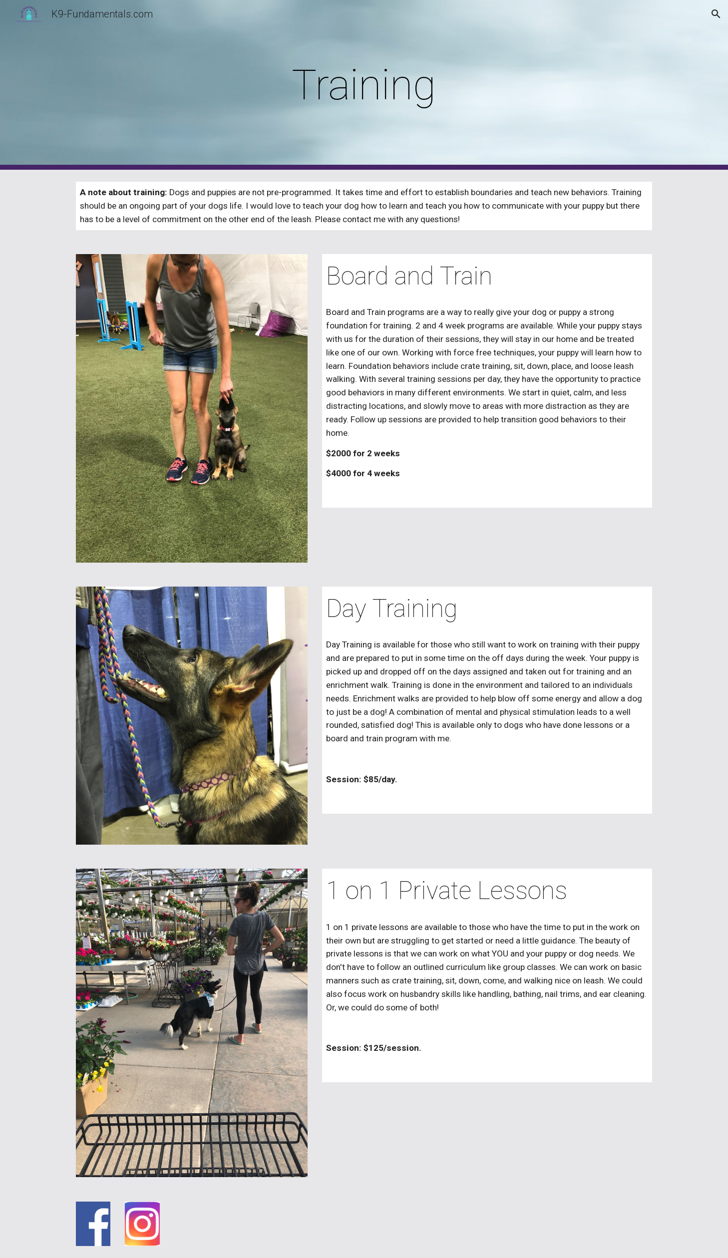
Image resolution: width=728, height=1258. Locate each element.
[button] (716, 14)
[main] (364, 85)
